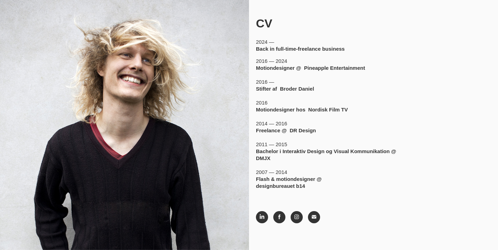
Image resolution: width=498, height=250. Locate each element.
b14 (300, 186)
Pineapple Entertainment (334, 68)
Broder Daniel (297, 89)
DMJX (263, 158)
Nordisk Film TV (328, 109)
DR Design (303, 130)
